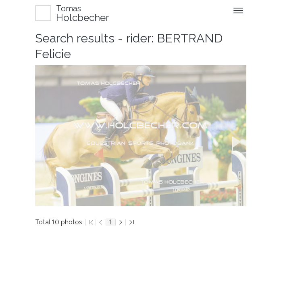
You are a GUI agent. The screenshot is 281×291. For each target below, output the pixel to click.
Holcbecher (82, 13)
